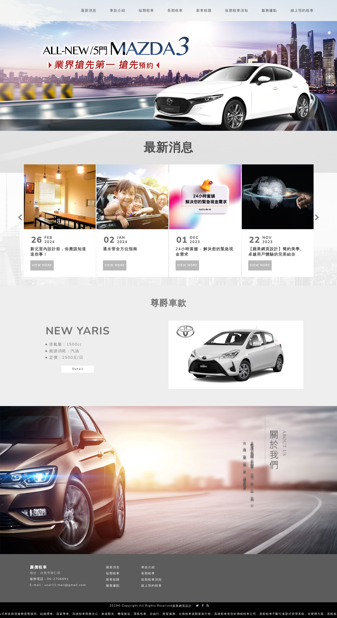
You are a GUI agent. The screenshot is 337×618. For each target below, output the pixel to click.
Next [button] (317, 217)
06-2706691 (58, 579)
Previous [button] (20, 217)
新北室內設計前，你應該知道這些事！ (58, 251)
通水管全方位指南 (120, 249)
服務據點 (113, 586)
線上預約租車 (151, 586)
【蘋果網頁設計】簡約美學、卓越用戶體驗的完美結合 (276, 251)
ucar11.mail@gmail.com (65, 585)
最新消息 (113, 567)
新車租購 (113, 580)
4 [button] (330, 50)
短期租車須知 (151, 580)
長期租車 (148, 573)
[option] (168, 65)
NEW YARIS (78, 330)
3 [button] (330, 44)
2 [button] (330, 39)
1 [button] (330, 33)
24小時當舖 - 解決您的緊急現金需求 (204, 251)
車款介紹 (148, 567)
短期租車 (113, 573)
